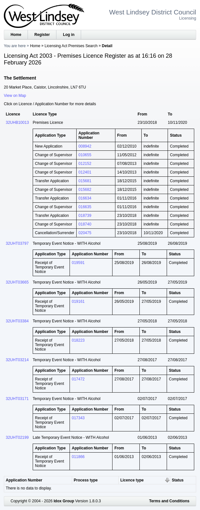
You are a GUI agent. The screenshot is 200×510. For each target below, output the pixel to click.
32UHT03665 (17, 282)
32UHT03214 (17, 360)
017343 (78, 418)
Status (178, 480)
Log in (68, 34)
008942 (85, 146)
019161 (78, 301)
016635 (85, 207)
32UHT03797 (17, 243)
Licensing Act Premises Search (71, 46)
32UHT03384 (17, 321)
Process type (86, 480)
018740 (85, 224)
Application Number (24, 480)
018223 (78, 340)
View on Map (15, 95)
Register (42, 34)
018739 (85, 215)
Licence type (132, 480)
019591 (78, 262)
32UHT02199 (17, 437)
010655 (85, 155)
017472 (78, 379)
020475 (85, 233)
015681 (85, 181)
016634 (85, 198)
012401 (85, 172)
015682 (85, 189)
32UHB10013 (17, 122)
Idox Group (64, 501)
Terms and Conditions (169, 501)
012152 (85, 163)
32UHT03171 (17, 398)
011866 (78, 457)
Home (16, 34)
